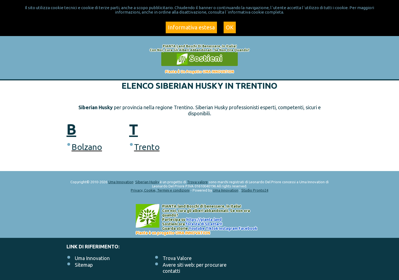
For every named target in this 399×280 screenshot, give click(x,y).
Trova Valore (177, 258)
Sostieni (199, 59)
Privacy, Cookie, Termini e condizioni (160, 190)
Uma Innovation (121, 182)
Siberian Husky (147, 182)
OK (230, 27)
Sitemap (84, 265)
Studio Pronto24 (254, 190)
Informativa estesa (191, 27)
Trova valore (197, 182)
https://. (204, 219)
